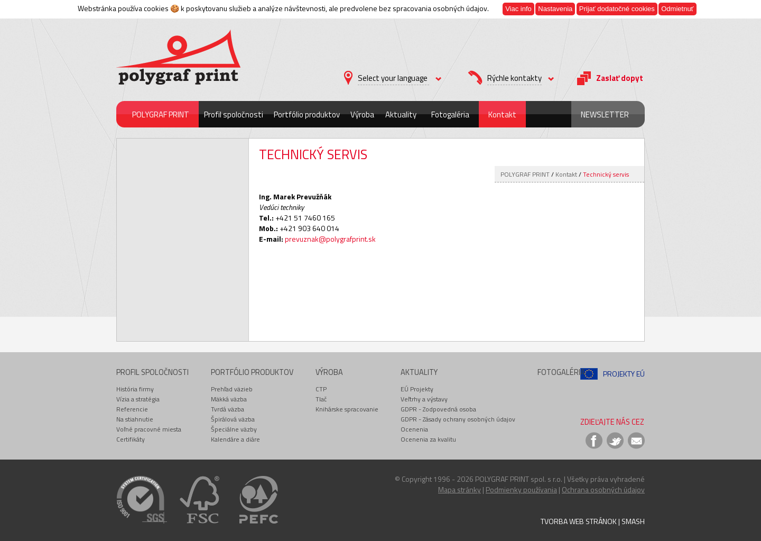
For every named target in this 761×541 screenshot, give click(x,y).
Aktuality (400, 114)
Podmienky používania (521, 489)
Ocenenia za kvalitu (428, 439)
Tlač (321, 399)
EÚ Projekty (417, 389)
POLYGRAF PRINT (160, 114)
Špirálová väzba (233, 419)
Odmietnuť (677, 9)
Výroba (362, 114)
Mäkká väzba (229, 399)
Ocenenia (414, 429)
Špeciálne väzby (234, 429)
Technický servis (606, 174)
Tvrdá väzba (227, 409)
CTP (321, 389)
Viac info (518, 9)
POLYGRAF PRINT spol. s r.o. (518, 478)
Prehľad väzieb (232, 389)
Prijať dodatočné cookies (617, 9)
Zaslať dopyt (619, 78)
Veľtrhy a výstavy (424, 399)
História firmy (135, 389)
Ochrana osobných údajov (603, 489)
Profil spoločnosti (233, 114)
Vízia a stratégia (138, 399)
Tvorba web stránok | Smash (593, 521)
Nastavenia (555, 9)
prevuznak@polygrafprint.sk (330, 238)
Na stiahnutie (134, 419)
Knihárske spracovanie (346, 409)
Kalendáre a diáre (235, 439)
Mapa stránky (459, 489)
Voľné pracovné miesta (148, 429)
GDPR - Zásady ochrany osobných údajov (458, 419)
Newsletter (605, 114)
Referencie (132, 409)
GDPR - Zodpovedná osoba (438, 409)
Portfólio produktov (307, 114)
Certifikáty (130, 439)
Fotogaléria (450, 114)
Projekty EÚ (624, 373)
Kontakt (502, 114)
